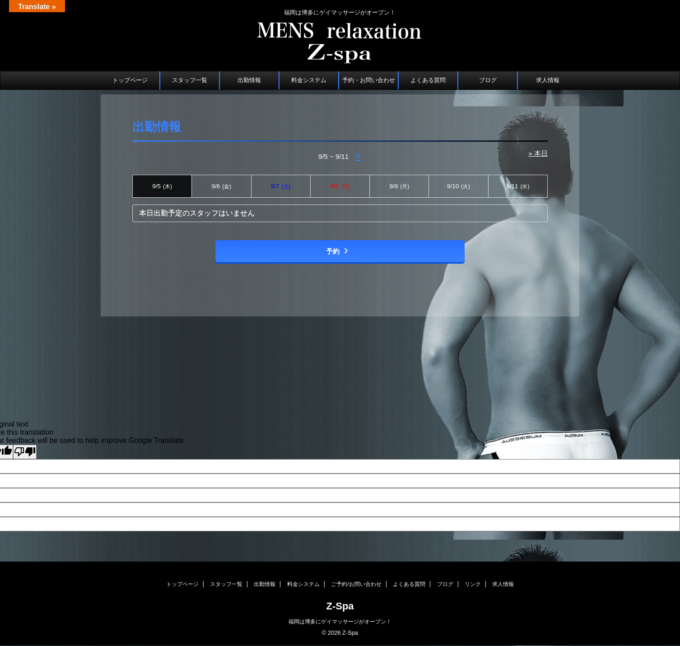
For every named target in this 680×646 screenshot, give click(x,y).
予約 (337, 251)
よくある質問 (428, 80)
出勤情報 (249, 80)
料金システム (308, 80)
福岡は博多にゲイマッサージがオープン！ (340, 621)
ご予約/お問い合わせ (356, 584)
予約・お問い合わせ (368, 80)
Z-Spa (340, 606)
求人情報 (547, 80)
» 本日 (538, 153)
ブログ (488, 80)
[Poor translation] (25, 452)
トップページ (130, 80)
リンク (473, 584)
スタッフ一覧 (189, 80)
